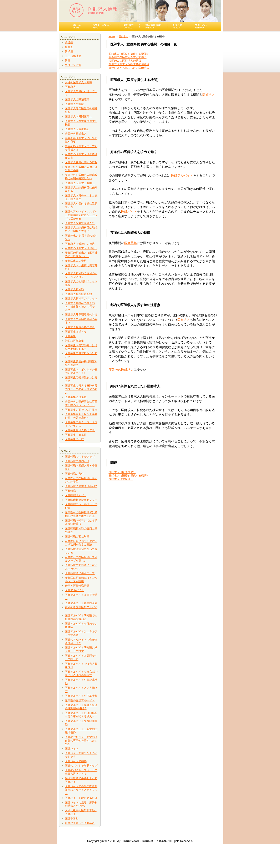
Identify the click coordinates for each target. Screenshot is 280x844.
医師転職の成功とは (77, 461)
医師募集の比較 (74, 439)
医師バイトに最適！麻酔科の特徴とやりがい (81, 804)
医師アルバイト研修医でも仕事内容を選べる (81, 617)
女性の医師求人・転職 (78, 82)
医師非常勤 (71, 818)
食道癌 (69, 42)
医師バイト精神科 (76, 761)
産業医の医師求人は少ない (81, 248)
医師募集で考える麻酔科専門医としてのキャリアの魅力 (81, 389)
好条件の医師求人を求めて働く (128, 57)
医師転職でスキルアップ (80, 456)
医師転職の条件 (74, 473)
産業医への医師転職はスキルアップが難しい (81, 559)
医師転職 (70, 490)
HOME (112, 36)
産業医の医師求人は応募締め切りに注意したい (81, 254)
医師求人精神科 (74, 289)
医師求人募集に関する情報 (81, 162)
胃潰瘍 (69, 51)
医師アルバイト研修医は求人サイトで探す (81, 649)
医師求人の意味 (74, 104)
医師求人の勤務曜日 (77, 99)
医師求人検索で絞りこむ (80, 223)
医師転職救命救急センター (81, 499)
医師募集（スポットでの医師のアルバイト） (81, 371)
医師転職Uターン (75, 495)
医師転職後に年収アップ (80, 573)
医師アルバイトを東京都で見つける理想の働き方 (81, 673)
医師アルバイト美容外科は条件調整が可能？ (81, 706)
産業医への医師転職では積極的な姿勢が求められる (81, 514)
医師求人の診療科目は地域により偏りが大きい (81, 229)
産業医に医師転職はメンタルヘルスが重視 (81, 579)
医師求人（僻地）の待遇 (80, 243)
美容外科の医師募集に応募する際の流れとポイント (81, 403)
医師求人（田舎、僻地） (80, 183)
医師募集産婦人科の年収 (80, 430)
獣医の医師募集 (74, 340)
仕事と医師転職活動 (77, 585)
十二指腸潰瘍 (73, 55)
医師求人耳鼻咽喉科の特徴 (81, 314)
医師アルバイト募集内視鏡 (81, 603)
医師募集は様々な (76, 331)
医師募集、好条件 (76, 434)
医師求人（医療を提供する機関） (129, 53)
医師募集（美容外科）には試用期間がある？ (81, 347)
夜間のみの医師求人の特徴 (125, 60)
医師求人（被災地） (77, 129)
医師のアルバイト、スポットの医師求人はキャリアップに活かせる (81, 215)
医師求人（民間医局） (78, 116)
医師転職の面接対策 (77, 536)
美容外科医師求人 (76, 133)
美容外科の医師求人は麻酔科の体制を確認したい (81, 176)
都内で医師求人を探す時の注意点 (129, 64)
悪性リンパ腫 (73, 65)
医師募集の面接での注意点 (81, 409)
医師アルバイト (74, 590)
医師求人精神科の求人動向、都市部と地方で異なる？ (80, 307)
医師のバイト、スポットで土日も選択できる (81, 772)
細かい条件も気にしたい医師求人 (129, 67)
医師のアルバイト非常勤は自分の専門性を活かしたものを (81, 741)
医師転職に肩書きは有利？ (81, 486)
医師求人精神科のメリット (81, 298)
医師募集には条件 (76, 397)
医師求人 (70, 86)
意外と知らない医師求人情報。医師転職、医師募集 (136, 841)
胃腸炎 (69, 47)
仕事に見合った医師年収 (80, 823)
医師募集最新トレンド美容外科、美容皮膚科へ (81, 416)
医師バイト (71, 748)
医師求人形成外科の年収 (80, 327)
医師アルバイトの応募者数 (81, 695)
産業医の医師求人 (121, 369)
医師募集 (70, 336)
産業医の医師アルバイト (80, 700)
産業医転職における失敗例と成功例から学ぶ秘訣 (81, 543)
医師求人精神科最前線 (78, 293)
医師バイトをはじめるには (81, 797)
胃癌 (67, 60)
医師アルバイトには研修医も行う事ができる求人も (81, 714)
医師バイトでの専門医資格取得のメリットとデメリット (81, 790)
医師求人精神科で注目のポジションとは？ (81, 275)
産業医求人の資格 (76, 260)
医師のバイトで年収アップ (81, 765)
